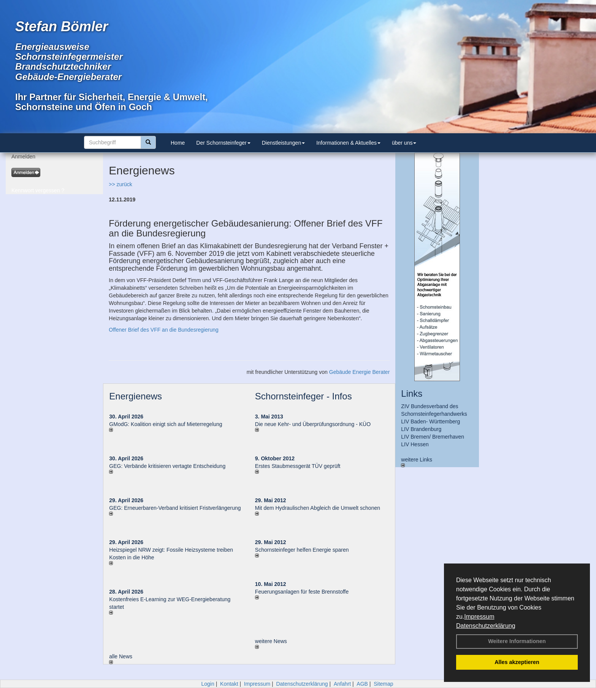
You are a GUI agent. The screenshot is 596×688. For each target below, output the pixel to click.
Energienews (135, 396)
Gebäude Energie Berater (359, 372)
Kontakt (229, 684)
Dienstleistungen (283, 143)
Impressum (479, 616)
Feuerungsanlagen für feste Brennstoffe (302, 592)
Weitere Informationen (517, 641)
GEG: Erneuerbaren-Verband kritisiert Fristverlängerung (175, 508)
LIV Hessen (414, 444)
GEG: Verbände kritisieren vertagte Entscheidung (167, 466)
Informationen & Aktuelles (348, 143)
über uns (404, 143)
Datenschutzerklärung (485, 626)
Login (207, 684)
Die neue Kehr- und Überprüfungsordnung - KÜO (313, 424)
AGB (362, 684)
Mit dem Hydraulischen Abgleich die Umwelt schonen (317, 508)
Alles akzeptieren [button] (517, 662)
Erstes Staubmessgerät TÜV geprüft (298, 466)
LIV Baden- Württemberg (430, 421)
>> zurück (120, 184)
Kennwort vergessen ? (37, 190)
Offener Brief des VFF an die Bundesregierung (163, 330)
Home (178, 143)
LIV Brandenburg (421, 429)
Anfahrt (342, 684)
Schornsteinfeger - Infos (303, 396)
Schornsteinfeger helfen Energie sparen (302, 550)
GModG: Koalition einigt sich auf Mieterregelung (165, 424)
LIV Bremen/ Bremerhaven (432, 437)
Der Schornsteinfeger (223, 143)
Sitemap (383, 684)
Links (411, 393)
